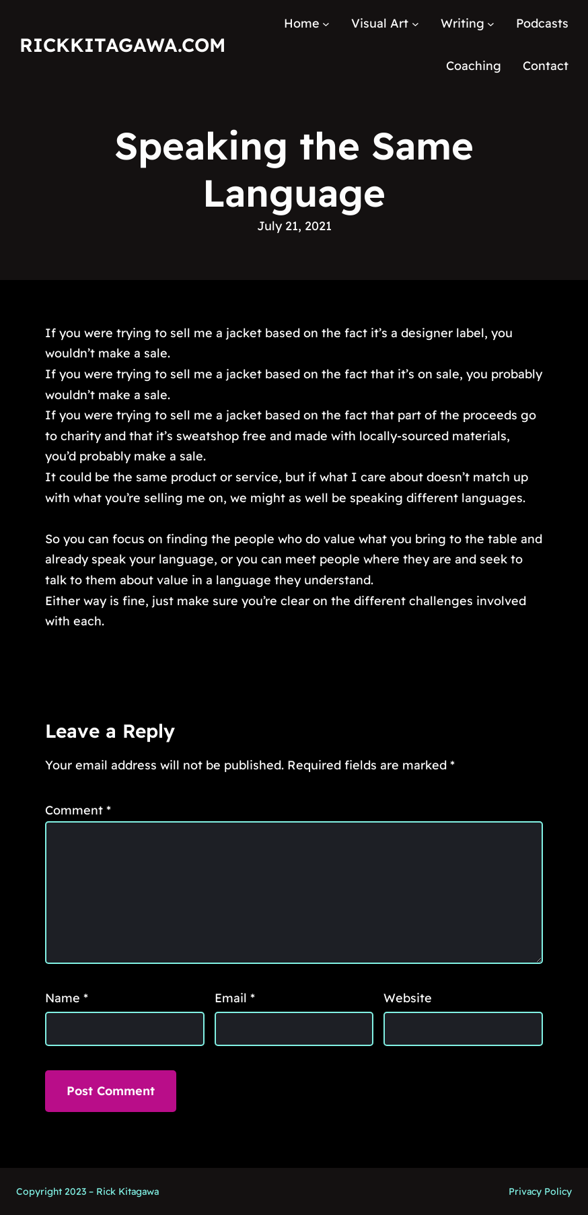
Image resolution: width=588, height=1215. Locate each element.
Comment (78, 810)
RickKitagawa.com (122, 45)
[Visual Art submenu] (415, 24)
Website (407, 998)
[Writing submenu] (490, 24)
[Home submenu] (326, 24)
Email (235, 998)
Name (66, 998)
